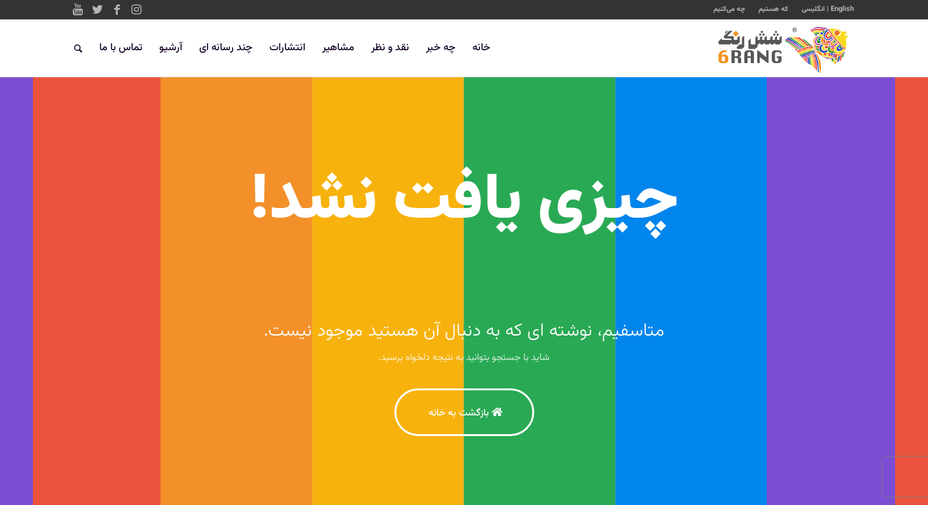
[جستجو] (78, 48)
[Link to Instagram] (136, 9)
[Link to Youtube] (78, 9)
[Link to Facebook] (116, 9)
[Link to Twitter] (97, 9)
